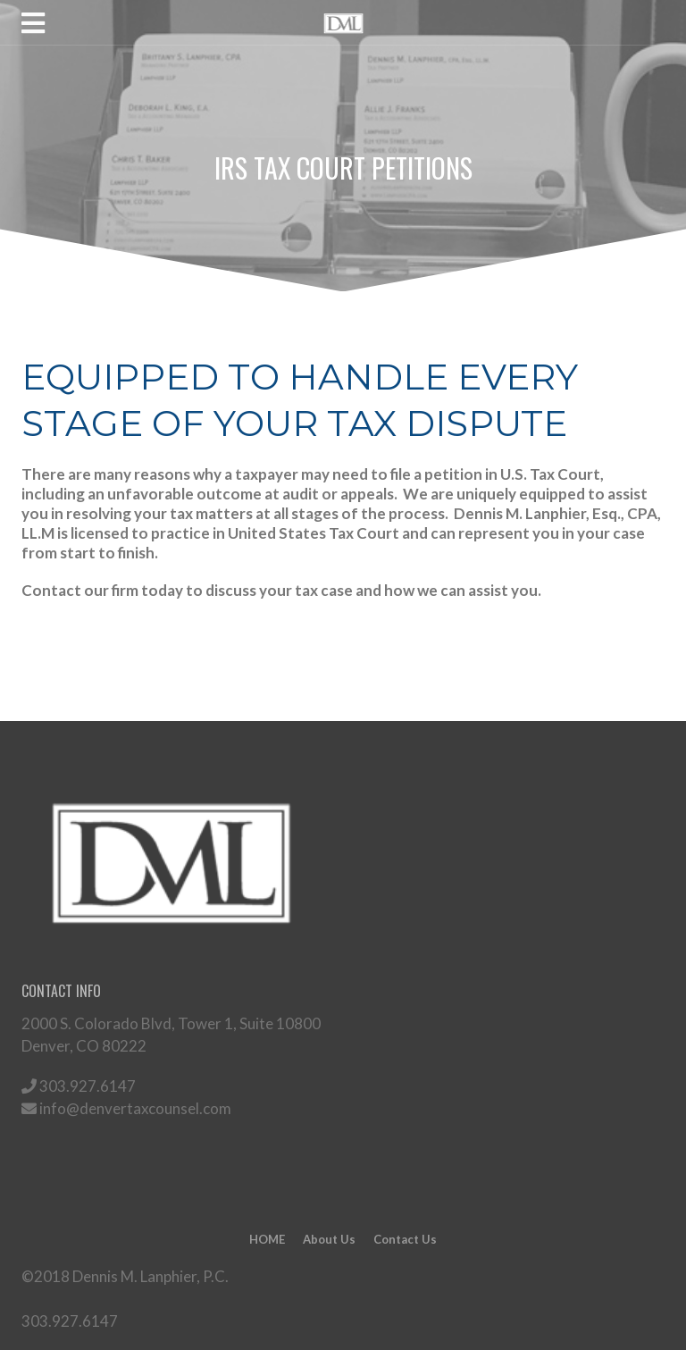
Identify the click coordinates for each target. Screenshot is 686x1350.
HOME (267, 1239)
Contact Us (405, 1239)
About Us (329, 1239)
